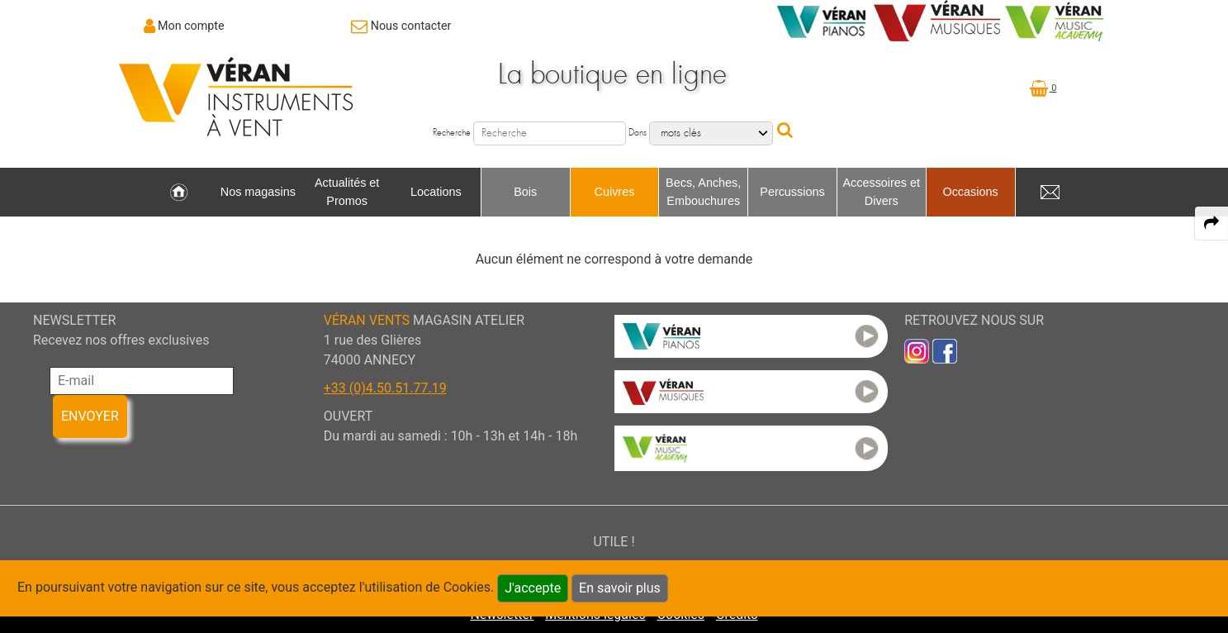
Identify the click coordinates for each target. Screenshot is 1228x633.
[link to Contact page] (401, 25)
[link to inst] (916, 350)
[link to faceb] (944, 350)
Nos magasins (258, 191)
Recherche (452, 132)
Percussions (792, 191)
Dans (637, 132)
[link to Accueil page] (179, 192)
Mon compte (191, 25)
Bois (525, 191)
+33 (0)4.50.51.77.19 (385, 388)
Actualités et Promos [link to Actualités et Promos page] (347, 191)
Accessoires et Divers (881, 191)
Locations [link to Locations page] (436, 191)
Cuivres (615, 191)
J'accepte (533, 588)
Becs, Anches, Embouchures (703, 191)
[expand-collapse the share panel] (1211, 223)
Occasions (970, 191)
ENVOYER (90, 416)
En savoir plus (620, 588)
